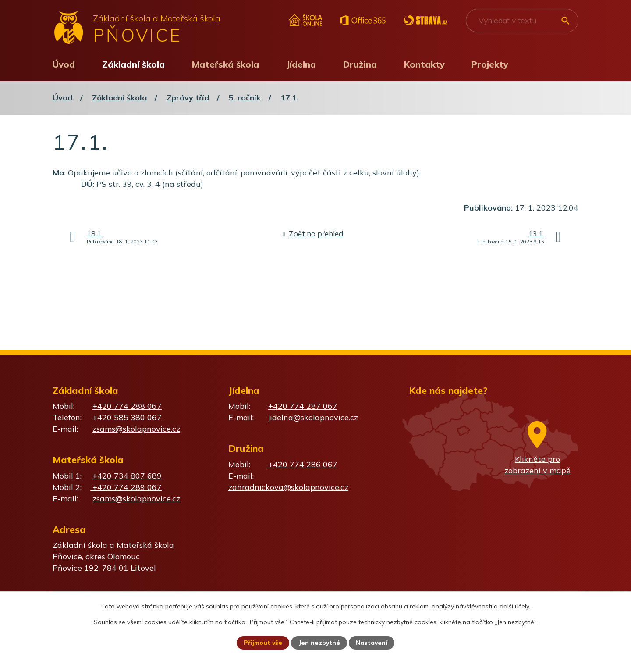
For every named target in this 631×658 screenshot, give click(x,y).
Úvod (64, 64)
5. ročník (245, 98)
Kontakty (424, 64)
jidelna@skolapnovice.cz (313, 417)
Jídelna (301, 64)
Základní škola (133, 64)
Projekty (489, 64)
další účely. (515, 606)
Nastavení (372, 643)
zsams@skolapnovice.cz (136, 429)
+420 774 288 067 (127, 406)
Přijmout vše (262, 643)
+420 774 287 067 (302, 406)
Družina (360, 64)
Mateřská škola (225, 64)
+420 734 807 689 (127, 476)
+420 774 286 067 (302, 464)
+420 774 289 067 (126, 487)
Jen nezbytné (319, 643)
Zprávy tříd (188, 98)
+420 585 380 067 (127, 417)
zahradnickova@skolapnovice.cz (288, 487)
